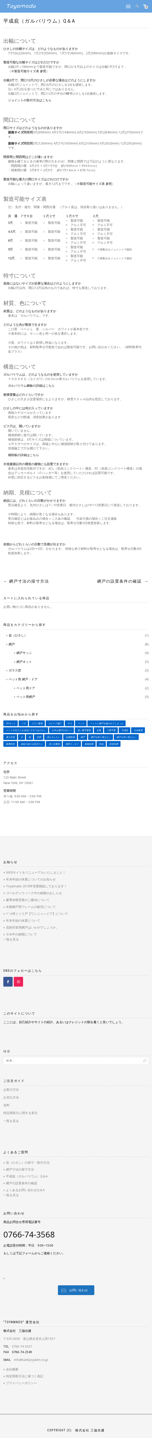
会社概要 (12, 1369)
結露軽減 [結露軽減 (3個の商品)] (70, 737)
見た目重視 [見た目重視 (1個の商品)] (54, 743)
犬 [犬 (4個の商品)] (22, 737)
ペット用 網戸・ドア (23, 679)
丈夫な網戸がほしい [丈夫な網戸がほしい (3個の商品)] (62, 730)
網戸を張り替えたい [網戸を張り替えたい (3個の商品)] (126, 737)
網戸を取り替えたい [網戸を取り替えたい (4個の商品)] (101, 737)
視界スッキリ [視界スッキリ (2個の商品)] (72, 743)
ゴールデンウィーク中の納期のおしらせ (34, 893)
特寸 (69, 93)
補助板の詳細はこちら (23, 455)
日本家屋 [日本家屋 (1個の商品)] (138, 730)
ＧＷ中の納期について (21, 934)
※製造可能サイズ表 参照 (28, 71)
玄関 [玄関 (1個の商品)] (39, 737)
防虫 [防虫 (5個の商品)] (101, 743)
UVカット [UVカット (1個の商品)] (11, 723)
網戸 (12, 644)
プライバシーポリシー (21, 1383)
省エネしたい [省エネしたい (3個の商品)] (53, 737)
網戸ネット (24, 661)
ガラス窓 (15, 670)
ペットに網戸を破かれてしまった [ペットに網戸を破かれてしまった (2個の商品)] (106, 723)
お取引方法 (11, 1089)
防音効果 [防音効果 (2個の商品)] (113, 743)
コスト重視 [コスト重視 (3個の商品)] (37, 723)
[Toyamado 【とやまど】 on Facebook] (8, 982)
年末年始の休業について (23, 920)
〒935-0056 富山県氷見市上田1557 (29, 1339)
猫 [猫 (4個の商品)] (30, 737)
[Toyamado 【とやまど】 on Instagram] (18, 982)
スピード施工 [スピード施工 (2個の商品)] (55, 723)
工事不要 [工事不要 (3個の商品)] (111, 730)
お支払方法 (11, 1097)
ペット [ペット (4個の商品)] (81, 723)
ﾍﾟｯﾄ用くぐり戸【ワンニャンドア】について (37, 913)
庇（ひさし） (18, 635)
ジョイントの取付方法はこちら (29, 100)
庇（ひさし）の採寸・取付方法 (27, 1162)
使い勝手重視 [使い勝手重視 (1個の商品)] (84, 730)
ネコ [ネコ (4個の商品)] (69, 723)
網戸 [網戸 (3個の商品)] (83, 737)
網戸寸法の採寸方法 (26, 581)
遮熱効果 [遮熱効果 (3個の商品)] (89, 743)
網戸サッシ (24, 653)
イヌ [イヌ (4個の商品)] (23, 723)
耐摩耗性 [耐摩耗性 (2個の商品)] (10, 743)
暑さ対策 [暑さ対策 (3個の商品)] (10, 737)
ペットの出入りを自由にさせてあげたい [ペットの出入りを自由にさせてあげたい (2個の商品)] (26, 730)
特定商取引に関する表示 (20, 1113)
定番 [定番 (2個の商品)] (99, 730)
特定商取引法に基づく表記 (24, 1376)
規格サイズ (16, 132)
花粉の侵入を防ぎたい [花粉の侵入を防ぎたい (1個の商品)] (32, 743)
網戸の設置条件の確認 (123, 581)
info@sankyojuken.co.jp (31, 1360)
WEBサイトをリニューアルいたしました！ (36, 872)
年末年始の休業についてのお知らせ (31, 879)
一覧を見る (11, 939)
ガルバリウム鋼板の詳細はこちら (31, 385)
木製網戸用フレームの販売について (31, 907)
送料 (6, 1105)
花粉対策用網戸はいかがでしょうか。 (32, 927)
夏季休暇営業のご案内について (27, 900)
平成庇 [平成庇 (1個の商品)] (124, 730)
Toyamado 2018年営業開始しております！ (36, 886)
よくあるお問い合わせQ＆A (25, 1190)
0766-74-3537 (22, 1346)
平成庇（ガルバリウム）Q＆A (39, 21)
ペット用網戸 (25, 697)
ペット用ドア (25, 688)
